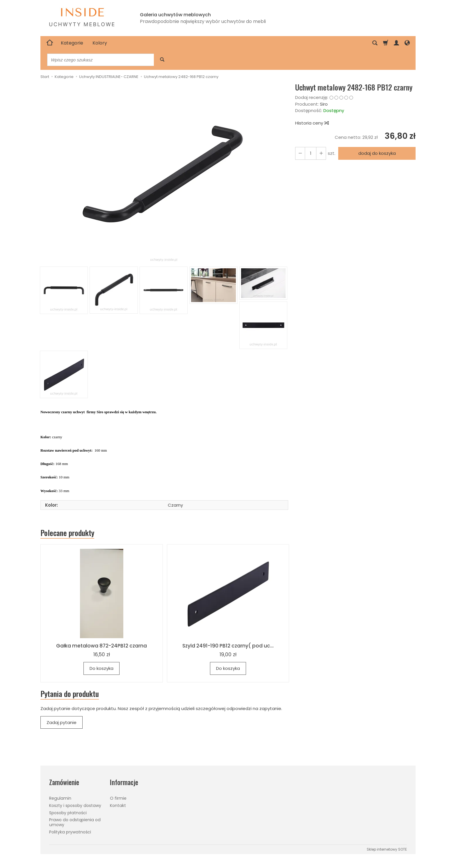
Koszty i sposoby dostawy (75, 805)
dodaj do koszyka (377, 153)
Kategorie (72, 43)
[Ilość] (310, 153)
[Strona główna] (49, 43)
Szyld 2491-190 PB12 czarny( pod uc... (228, 645)
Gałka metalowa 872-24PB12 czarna (101, 645)
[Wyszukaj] (162, 60)
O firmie (118, 798)
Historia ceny (311, 123)
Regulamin (60, 798)
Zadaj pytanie (61, 722)
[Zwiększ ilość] (300, 153)
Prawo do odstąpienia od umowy (75, 822)
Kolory (99, 43)
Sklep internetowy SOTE (387, 849)
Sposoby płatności (68, 813)
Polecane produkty (67, 532)
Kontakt (118, 805)
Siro (324, 104)
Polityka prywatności (70, 832)
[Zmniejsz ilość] (321, 153)
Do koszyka (101, 668)
